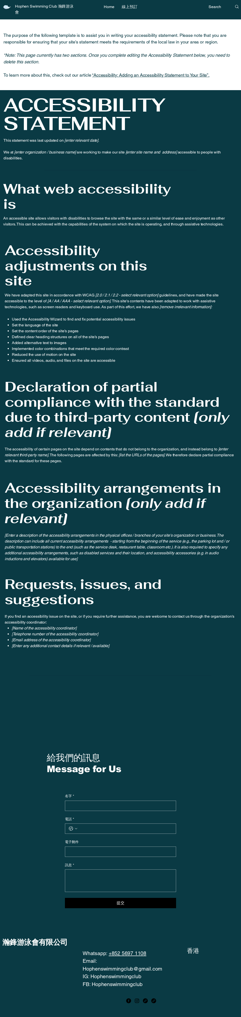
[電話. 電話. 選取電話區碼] (73, 829)
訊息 (69, 865)
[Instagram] (137, 1001)
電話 (69, 819)
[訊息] (120, 881)
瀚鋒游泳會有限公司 (35, 942)
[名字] (119, 806)
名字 (69, 796)
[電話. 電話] (125, 829)
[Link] (145, 1001)
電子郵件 (72, 842)
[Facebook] (129, 1001)
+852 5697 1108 (127, 953)
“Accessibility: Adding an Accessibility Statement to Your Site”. (150, 75)
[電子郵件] (119, 852)
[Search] (217, 6)
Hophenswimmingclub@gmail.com (122, 969)
